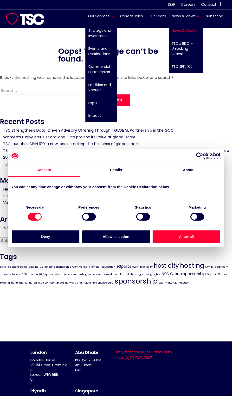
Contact (209, 4)
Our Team (155, 18)
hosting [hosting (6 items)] (192, 265)
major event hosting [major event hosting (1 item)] (74, 274)
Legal (90, 104)
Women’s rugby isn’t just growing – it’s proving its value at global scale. (69, 137)
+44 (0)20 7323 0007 (134, 357)
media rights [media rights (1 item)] (114, 274)
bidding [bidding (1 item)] (34, 266)
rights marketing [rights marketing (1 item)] (21, 283)
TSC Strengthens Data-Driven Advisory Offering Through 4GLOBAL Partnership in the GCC (88, 130)
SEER (171, 4)
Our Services (96, 18)
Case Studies (129, 18)
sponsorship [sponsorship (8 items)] (136, 281)
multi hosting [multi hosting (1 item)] (132, 274)
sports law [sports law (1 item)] (165, 283)
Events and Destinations (97, 54)
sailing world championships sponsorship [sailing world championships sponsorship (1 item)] (86, 283)
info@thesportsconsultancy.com (144, 352)
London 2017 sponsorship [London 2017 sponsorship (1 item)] (44, 274)
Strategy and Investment (97, 36)
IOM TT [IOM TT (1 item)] (209, 266)
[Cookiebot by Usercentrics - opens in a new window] (200, 156)
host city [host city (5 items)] (166, 265)
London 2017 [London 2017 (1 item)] (19, 274)
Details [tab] (116, 170)
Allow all (186, 237)
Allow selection (116, 237)
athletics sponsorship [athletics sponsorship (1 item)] (13, 266)
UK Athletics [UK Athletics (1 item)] (181, 283)
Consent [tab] (44, 170)
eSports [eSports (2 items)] (123, 266)
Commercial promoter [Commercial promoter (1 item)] (86, 266)
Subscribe (212, 18)
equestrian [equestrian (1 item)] (108, 266)
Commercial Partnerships (97, 72)
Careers (188, 4)
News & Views (181, 18)
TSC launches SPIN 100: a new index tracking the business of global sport (71, 144)
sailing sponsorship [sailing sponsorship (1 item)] (46, 283)
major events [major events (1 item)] (96, 274)
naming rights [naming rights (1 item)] (151, 274)
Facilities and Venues (97, 89)
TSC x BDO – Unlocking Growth (179, 50)
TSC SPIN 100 (179, 69)
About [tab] (188, 170)
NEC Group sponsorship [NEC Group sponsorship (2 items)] (183, 273)
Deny (45, 237)
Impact (92, 117)
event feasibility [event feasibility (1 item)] (142, 266)
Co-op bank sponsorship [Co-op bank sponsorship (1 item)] (55, 266)
